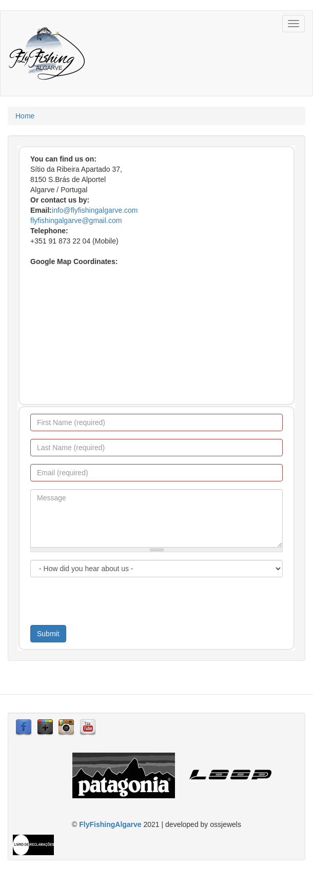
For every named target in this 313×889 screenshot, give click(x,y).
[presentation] (108, 605)
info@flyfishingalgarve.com (95, 210)
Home (24, 116)
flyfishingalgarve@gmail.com (76, 220)
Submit (48, 634)
